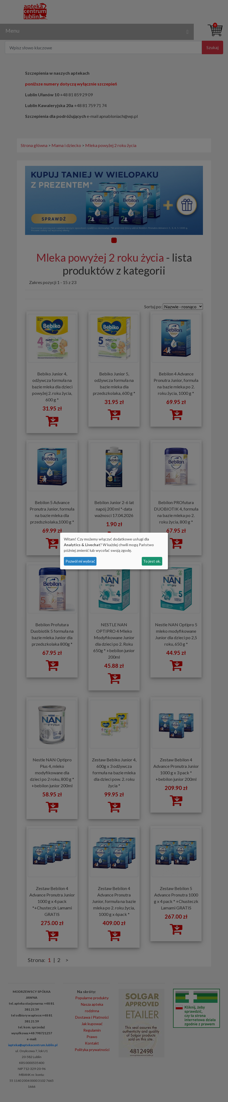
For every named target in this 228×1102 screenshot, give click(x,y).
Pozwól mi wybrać (80, 561)
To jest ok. (152, 561)
